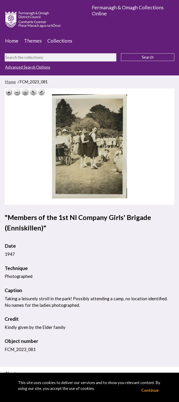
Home (11, 41)
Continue (150, 390)
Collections (59, 41)
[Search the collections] (60, 57)
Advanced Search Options (27, 67)
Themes (33, 41)
